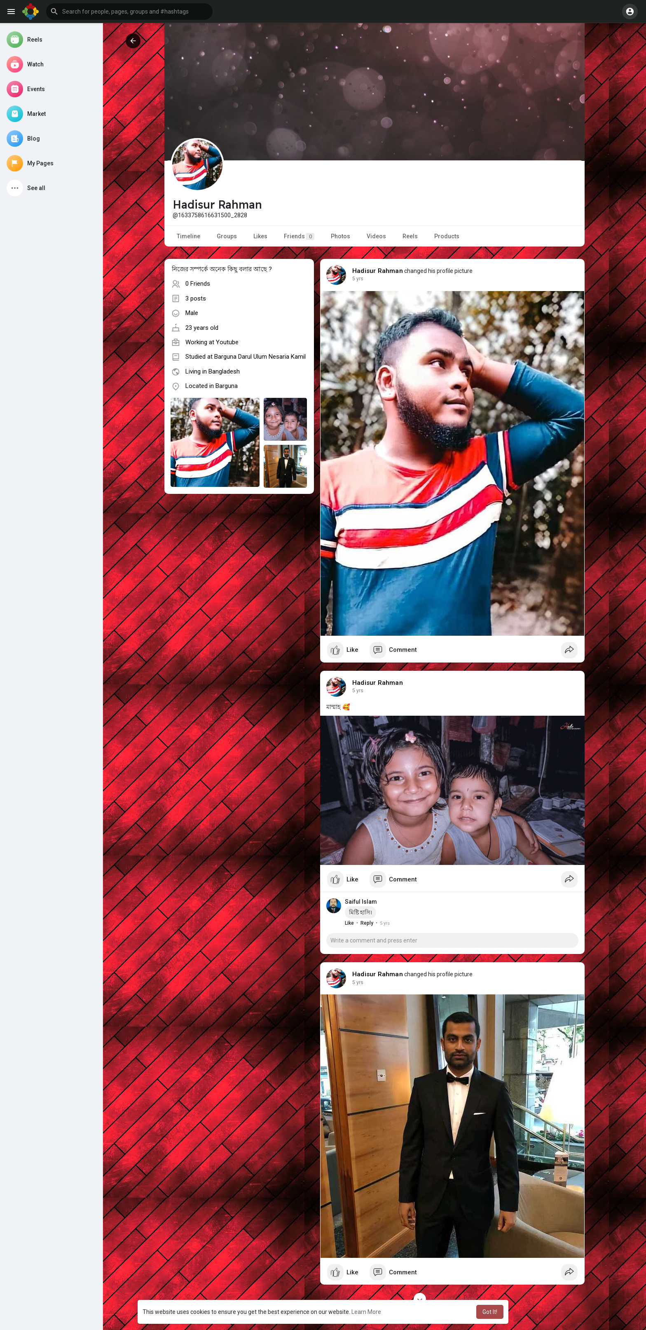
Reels (410, 236)
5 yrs (357, 279)
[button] (129, 11)
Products (446, 236)
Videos (376, 236)
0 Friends (197, 283)
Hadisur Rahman (377, 271)
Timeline (188, 236)
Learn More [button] (366, 1312)
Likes (260, 236)
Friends (299, 236)
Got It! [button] (489, 1312)
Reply (366, 923)
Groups (227, 236)
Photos (340, 236)
